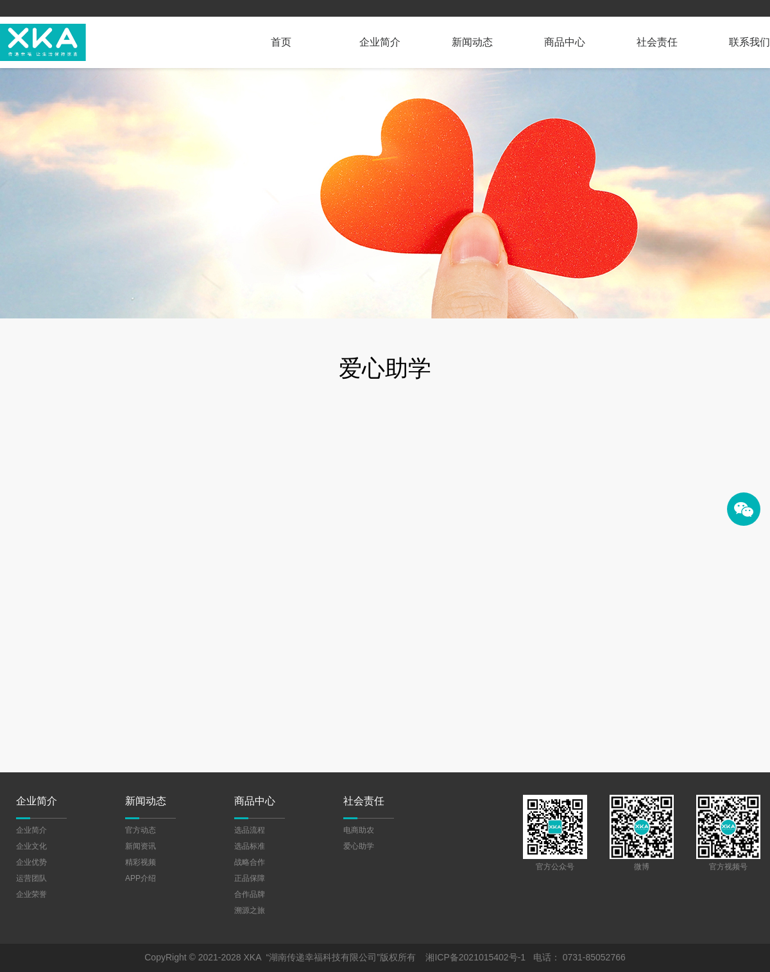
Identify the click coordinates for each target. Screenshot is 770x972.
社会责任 (657, 42)
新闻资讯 (140, 846)
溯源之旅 (249, 910)
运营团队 (31, 878)
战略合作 (249, 862)
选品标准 (249, 846)
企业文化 (31, 846)
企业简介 (379, 42)
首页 (281, 42)
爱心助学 (358, 846)
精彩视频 (140, 862)
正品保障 (249, 878)
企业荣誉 (31, 894)
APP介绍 (140, 878)
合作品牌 (249, 894)
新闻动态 (472, 42)
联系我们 (749, 42)
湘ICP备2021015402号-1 (475, 957)
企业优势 (31, 862)
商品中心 (564, 42)
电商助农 (358, 830)
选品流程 (249, 830)
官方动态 (140, 830)
